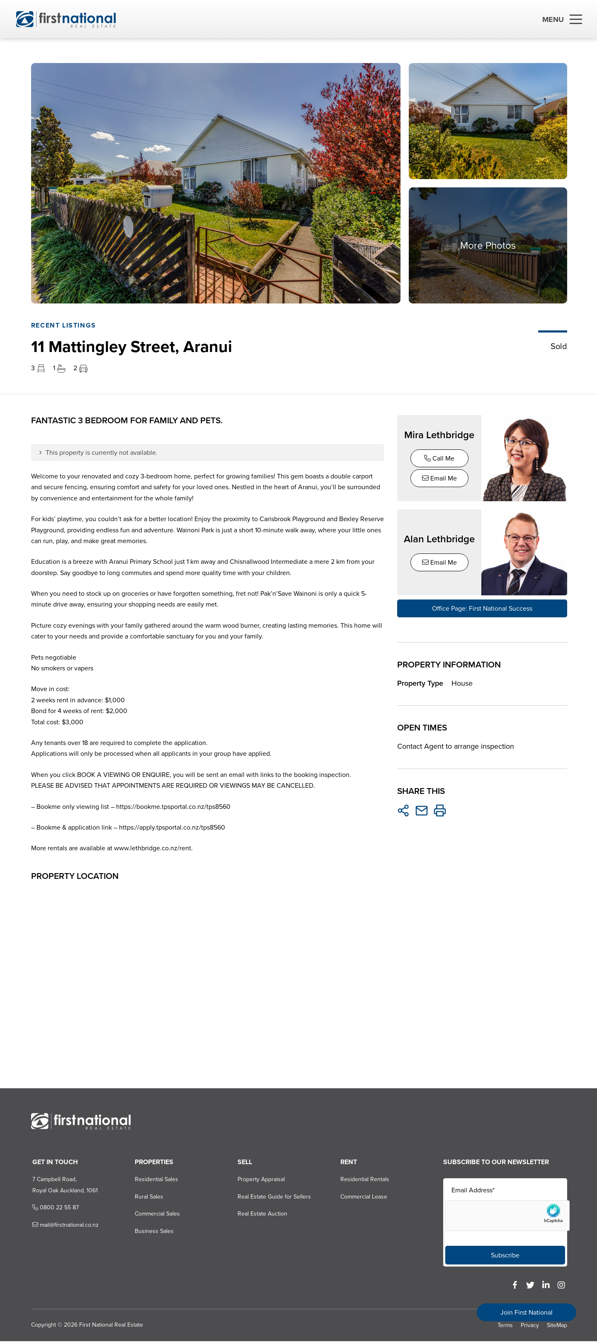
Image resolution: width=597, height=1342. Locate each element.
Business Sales (152, 1231)
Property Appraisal (260, 1180)
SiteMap (557, 1325)
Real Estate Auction (261, 1214)
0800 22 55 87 (53, 1208)
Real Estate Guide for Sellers (273, 1197)
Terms (505, 1325)
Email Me (439, 478)
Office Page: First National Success (482, 607)
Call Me (439, 458)
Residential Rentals (364, 1180)
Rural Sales (147, 1197)
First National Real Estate (110, 1325)
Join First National (526, 1312)
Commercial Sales (155, 1214)
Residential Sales (155, 1180)
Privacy (530, 1325)
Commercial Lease (363, 1197)
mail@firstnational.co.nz (63, 1225)
